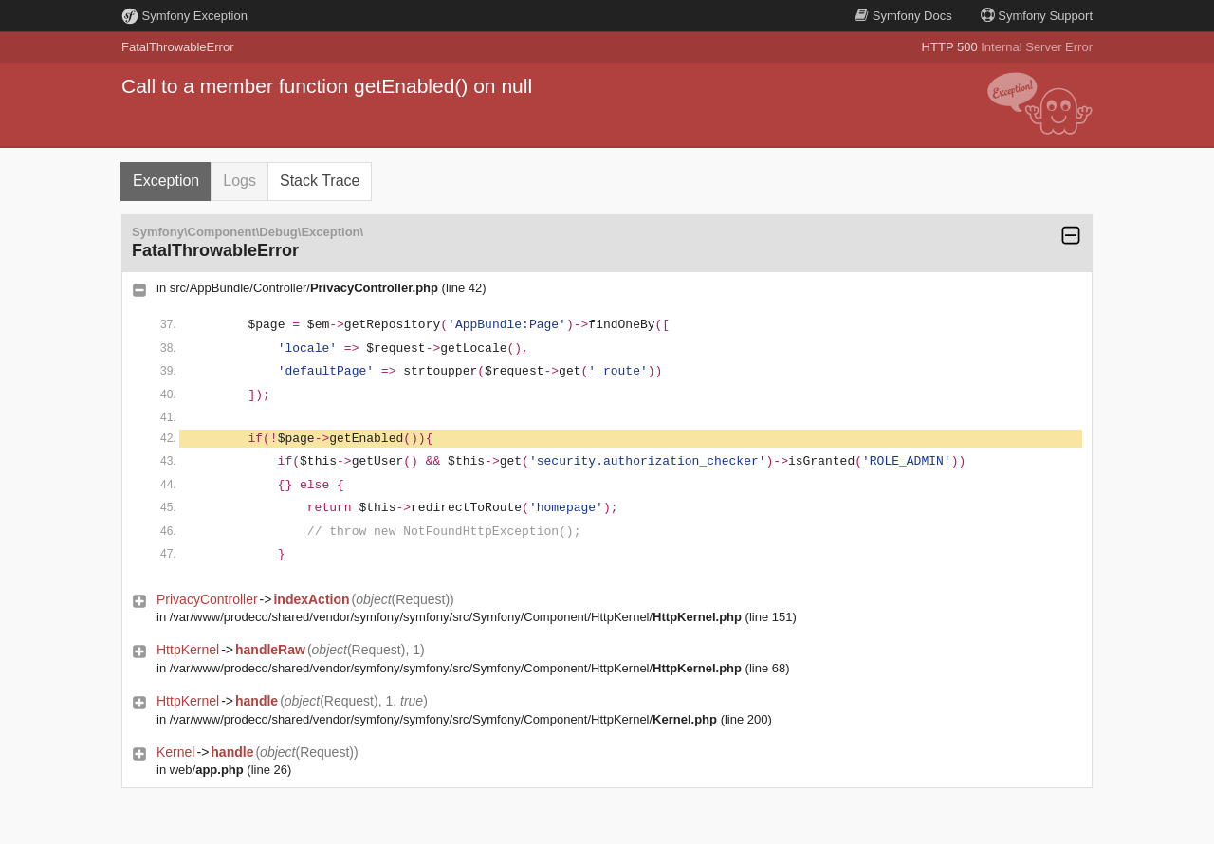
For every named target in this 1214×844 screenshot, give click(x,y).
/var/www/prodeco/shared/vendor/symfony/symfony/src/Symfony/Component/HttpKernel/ (456, 617)
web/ (207, 769)
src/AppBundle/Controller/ (304, 288)
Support (1037, 16)
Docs (903, 16)
